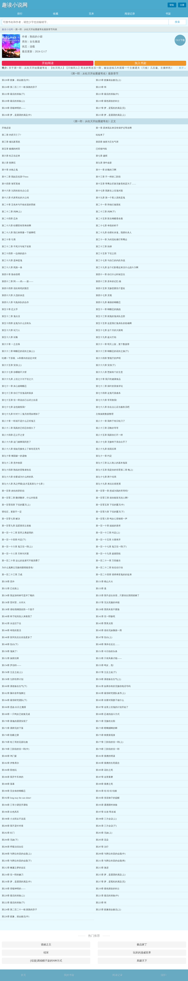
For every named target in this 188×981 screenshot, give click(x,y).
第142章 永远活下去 (11, 623)
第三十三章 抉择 (104, 246)
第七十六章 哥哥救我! (106, 400)
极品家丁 (142, 944)
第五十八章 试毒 (10, 337)
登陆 (171, 5)
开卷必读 (6, 128)
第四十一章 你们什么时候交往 (110, 274)
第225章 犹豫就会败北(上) (108, 80)
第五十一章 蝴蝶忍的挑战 (108, 309)
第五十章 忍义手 (10, 309)
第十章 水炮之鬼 (10, 169)
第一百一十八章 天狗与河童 (15, 553)
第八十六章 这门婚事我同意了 (16, 442)
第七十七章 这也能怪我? (13, 407)
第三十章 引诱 (9, 239)
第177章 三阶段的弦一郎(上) (109, 742)
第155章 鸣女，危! (105, 665)
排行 (19, 13)
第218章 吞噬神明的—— (14, 108)
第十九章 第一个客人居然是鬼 (110, 197)
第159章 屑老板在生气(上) (108, 679)
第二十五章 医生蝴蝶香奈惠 (109, 218)
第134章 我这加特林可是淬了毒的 (18, 595)
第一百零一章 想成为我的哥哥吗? (112, 490)
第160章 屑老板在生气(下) (14, 686)
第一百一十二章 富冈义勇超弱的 (17, 532)
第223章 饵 (101, 87)
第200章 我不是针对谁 (12, 826)
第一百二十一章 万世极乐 (108, 560)
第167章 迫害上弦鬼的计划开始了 (112, 707)
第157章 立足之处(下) (106, 672)
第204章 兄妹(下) (10, 839)
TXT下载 (180, 40)
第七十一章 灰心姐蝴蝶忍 (14, 386)
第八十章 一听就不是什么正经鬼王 (18, 421)
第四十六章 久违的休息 (13, 295)
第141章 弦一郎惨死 (105, 616)
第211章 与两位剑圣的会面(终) (110, 860)
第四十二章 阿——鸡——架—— (17, 281)
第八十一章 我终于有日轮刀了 (110, 421)
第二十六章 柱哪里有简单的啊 (16, 225)
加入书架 (140, 63)
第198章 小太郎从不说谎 (14, 819)
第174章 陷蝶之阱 (10, 735)
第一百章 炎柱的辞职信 (13, 490)
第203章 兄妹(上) (104, 832)
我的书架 (69, 975)
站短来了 (100, 135)
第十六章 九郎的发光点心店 (15, 190)
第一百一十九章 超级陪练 (108, 553)
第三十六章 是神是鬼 (12, 260)
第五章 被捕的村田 (11, 148)
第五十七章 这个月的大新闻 (109, 330)
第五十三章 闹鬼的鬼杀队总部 (110, 316)
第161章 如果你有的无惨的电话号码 (113, 686)
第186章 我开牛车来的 (12, 777)
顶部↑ (164, 975)
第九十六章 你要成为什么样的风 (17, 477)
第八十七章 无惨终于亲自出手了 (111, 442)
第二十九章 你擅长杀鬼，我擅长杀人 (114, 232)
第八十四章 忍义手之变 (13, 435)
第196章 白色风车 (10, 812)
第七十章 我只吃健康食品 (108, 379)
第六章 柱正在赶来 (11, 155)
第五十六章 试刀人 (11, 330)
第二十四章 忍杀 (10, 218)
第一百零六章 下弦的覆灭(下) (110, 511)
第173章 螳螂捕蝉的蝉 (106, 728)
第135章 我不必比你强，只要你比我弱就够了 (117, 595)
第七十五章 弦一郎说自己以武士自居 (20, 400)
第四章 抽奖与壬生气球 (107, 142)
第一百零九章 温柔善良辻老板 (16, 525)
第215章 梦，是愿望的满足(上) (110, 115)
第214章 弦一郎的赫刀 (12, 874)
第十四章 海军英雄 (11, 183)
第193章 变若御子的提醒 (108, 798)
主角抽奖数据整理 (104, 414)
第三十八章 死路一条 (12, 267)
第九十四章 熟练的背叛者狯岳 (16, 470)
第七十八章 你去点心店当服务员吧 (112, 407)
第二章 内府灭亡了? (11, 135)
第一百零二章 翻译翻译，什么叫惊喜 (20, 497)
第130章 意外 (8, 581)
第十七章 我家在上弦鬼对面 (109, 190)
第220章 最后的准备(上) (13, 101)
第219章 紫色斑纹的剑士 (108, 101)
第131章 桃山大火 (104, 581)
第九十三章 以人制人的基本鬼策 (111, 463)
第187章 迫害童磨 (104, 777)
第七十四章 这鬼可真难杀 (108, 393)
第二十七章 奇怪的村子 (107, 225)
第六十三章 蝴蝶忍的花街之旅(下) (112, 351)
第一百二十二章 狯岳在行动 (109, 567)
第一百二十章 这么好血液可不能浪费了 (21, 560)
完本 (91, 13)
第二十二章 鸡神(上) (11, 211)
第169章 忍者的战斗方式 (108, 714)
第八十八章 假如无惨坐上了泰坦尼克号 (21, 449)
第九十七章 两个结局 (106, 477)
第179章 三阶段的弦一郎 (108, 749)
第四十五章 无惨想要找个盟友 (110, 288)
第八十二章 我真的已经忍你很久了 (18, 428)
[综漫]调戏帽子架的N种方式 (46, 960)
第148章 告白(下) (10, 644)
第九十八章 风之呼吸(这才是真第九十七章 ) (23, 484)
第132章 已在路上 (10, 588)
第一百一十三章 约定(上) (108, 532)
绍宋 (46, 952)
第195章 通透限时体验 (106, 805)
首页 (23, 975)
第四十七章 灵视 (104, 295)
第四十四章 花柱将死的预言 (15, 288)
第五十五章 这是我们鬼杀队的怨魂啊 (114, 323)
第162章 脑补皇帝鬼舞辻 (14, 693)
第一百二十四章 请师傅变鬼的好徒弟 (114, 574)
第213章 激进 (102, 867)
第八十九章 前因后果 (106, 449)
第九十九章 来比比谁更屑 (108, 484)
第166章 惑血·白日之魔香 (14, 707)
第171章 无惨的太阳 (105, 721)
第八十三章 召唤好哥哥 (107, 428)
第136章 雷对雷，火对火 (14, 602)
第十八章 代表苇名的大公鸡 (15, 197)
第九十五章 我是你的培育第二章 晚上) (114, 470)
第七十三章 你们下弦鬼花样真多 (17, 393)
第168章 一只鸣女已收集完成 (16, 714)
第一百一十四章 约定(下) (14, 539)
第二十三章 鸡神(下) (105, 211)
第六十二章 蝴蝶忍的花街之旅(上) (18, 351)
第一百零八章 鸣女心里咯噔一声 (111, 518)
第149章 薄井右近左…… (108, 644)
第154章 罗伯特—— (11, 665)
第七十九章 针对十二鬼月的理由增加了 (21, 414)
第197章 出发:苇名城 (106, 812)
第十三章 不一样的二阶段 (108, 176)
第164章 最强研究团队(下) (14, 700)
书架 (168, 13)
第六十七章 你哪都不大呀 (14, 372)
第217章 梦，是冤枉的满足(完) (110, 108)
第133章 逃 (101, 588)
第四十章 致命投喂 (11, 274)
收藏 (55, 13)
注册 (182, 5)
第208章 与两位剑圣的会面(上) (16, 853)
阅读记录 (130, 13)
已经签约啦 (101, 148)
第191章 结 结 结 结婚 (106, 791)
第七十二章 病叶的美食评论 (109, 386)
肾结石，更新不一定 (12, 511)
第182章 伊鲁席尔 (10, 763)
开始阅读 (48, 63)
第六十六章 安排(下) (105, 365)
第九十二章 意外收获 (12, 463)
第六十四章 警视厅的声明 (108, 358)
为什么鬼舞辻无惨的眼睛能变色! (17, 567)
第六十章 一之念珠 (11, 344)
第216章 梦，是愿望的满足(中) (16, 115)
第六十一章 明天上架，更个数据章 (112, 344)
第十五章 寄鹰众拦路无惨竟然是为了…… (116, 183)
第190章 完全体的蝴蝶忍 (14, 791)
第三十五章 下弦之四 (106, 253)
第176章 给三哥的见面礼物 (15, 742)
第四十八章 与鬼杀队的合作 (15, 302)
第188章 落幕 (8, 784)
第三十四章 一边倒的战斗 (14, 253)
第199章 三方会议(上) (106, 819)
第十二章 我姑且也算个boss (15, 176)
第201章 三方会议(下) (106, 826)
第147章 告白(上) (104, 637)
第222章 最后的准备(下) (13, 94)
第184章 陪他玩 (9, 770)
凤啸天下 (142, 960)
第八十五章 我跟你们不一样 (109, 435)
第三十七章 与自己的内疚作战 (110, 260)
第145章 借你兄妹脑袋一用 (109, 630)
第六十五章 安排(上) (11, 365)
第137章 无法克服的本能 (108, 602)
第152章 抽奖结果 (10, 658)
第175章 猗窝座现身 (105, 735)
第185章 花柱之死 (104, 770)
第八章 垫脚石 (9, 162)
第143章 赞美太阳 (104, 623)
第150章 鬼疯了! (9, 651)
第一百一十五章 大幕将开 (108, 539)
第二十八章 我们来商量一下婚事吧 (18, 232)
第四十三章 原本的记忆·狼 (108, 281)
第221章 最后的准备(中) (107, 94)
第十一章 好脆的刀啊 (106, 169)
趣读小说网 (15, 5)
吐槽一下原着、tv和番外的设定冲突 (19, 358)
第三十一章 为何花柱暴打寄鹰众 (111, 239)
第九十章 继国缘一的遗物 (14, 456)
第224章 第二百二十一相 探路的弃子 (19, 87)
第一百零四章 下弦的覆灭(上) (16, 504)
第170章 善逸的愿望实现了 (15, 721)
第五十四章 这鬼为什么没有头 (16, 323)
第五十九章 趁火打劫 (106, 337)
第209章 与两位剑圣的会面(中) (110, 853)
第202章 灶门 (8, 832)
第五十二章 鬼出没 (11, 316)
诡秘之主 (46, 944)
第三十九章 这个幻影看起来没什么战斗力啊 (117, 267)
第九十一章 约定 (104, 456)
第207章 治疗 (102, 846)
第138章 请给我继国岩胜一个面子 (18, 609)
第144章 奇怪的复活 (11, 630)
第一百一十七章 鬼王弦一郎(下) (111, 546)
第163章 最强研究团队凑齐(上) (110, 693)
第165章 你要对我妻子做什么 (110, 700)
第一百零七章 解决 (11, 518)
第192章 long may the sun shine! (16, 798)
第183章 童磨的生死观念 (108, 763)
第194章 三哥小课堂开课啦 (15, 805)
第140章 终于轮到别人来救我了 (17, 616)
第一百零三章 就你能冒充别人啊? (112, 497)
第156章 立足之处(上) (12, 672)
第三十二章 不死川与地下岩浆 (16, 246)
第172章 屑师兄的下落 (12, 728)
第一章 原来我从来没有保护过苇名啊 (114, 128)
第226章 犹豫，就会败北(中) (15, 80)
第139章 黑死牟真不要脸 (108, 609)
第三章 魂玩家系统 (11, 142)
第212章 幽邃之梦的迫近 (14, 867)
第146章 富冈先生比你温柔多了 (17, 637)
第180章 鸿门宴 (9, 756)
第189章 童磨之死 (104, 784)
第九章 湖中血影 (104, 162)
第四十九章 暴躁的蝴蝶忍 (108, 302)
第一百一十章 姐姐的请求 (108, 525)
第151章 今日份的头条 (106, 651)
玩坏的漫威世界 (142, 952)
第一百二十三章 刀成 (12, 574)
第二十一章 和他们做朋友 (108, 204)
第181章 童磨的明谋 (105, 756)
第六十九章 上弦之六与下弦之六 (17, 379)
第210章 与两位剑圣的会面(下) (16, 860)
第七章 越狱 (101, 155)
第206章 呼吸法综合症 (12, 846)
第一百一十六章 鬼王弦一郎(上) (17, 546)
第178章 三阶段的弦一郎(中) (15, 749)
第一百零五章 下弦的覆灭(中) (110, 504)
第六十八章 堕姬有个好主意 (109, 372)
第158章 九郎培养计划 (12, 679)
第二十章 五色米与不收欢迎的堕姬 (18, 204)
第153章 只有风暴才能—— (109, 658)
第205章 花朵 (102, 839)
